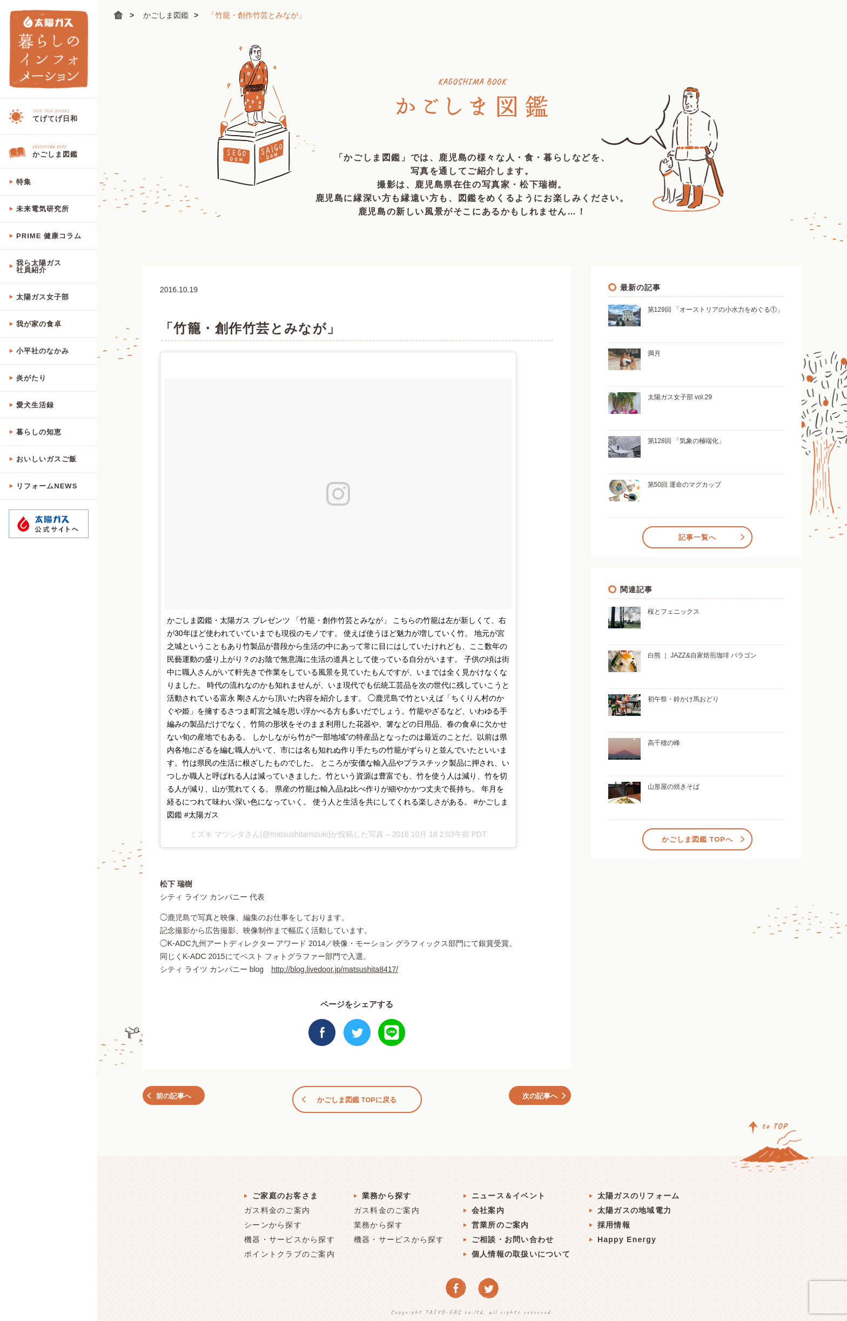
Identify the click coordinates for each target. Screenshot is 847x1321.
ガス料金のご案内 (277, 1205)
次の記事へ (533, 1097)
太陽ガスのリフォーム (638, 1190)
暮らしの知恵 (39, 432)
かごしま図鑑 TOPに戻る (356, 1097)
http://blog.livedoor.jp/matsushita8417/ (334, 969)
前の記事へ (180, 1097)
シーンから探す (273, 1220)
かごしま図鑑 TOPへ (698, 837)
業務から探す (387, 1190)
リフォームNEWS (46, 486)
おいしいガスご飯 (46, 459)
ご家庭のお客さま (285, 1190)
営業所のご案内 (500, 1220)
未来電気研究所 (42, 209)
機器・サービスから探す (289, 1234)
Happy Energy (626, 1234)
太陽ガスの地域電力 (634, 1205)
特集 (23, 182)
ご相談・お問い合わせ (513, 1234)
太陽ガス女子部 (42, 297)
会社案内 (488, 1205)
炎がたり (31, 378)
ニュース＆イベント (509, 1190)
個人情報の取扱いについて (521, 1249)
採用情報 (613, 1220)
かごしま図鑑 (166, 15)
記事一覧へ (697, 535)
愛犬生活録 (35, 405)
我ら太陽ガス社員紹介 (39, 266)
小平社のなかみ (42, 351)
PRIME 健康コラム (49, 236)
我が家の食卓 (39, 324)
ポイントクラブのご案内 (289, 1249)
